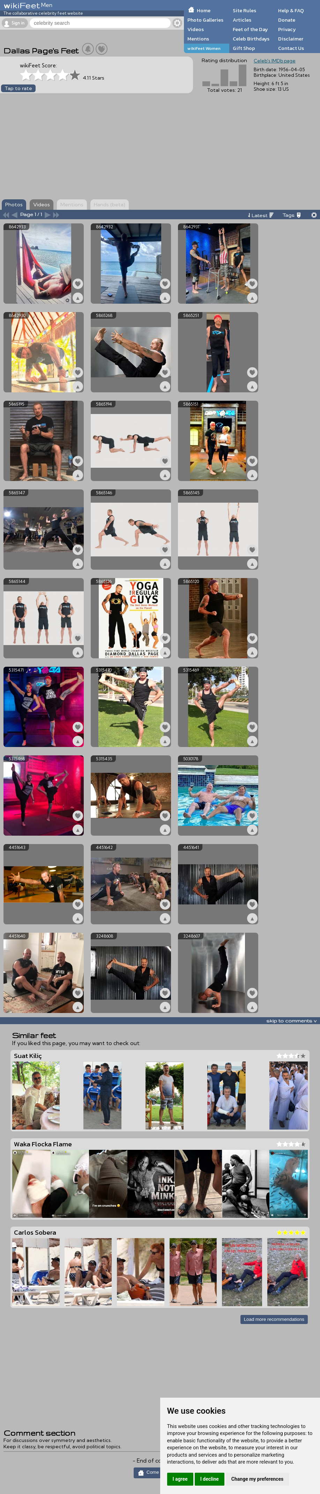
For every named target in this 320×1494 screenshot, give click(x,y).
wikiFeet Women (204, 48)
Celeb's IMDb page (275, 61)
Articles (242, 20)
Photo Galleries (205, 20)
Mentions (198, 39)
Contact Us (291, 48)
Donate (286, 20)
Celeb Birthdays (251, 39)
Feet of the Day (250, 29)
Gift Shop (244, 48)
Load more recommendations (274, 1319)
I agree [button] (180, 1479)
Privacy (287, 29)
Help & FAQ (291, 10)
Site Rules (244, 10)
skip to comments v (291, 1020)
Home (203, 10)
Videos (195, 29)
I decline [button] (209, 1479)
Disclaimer (290, 39)
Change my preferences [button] (257, 1479)
